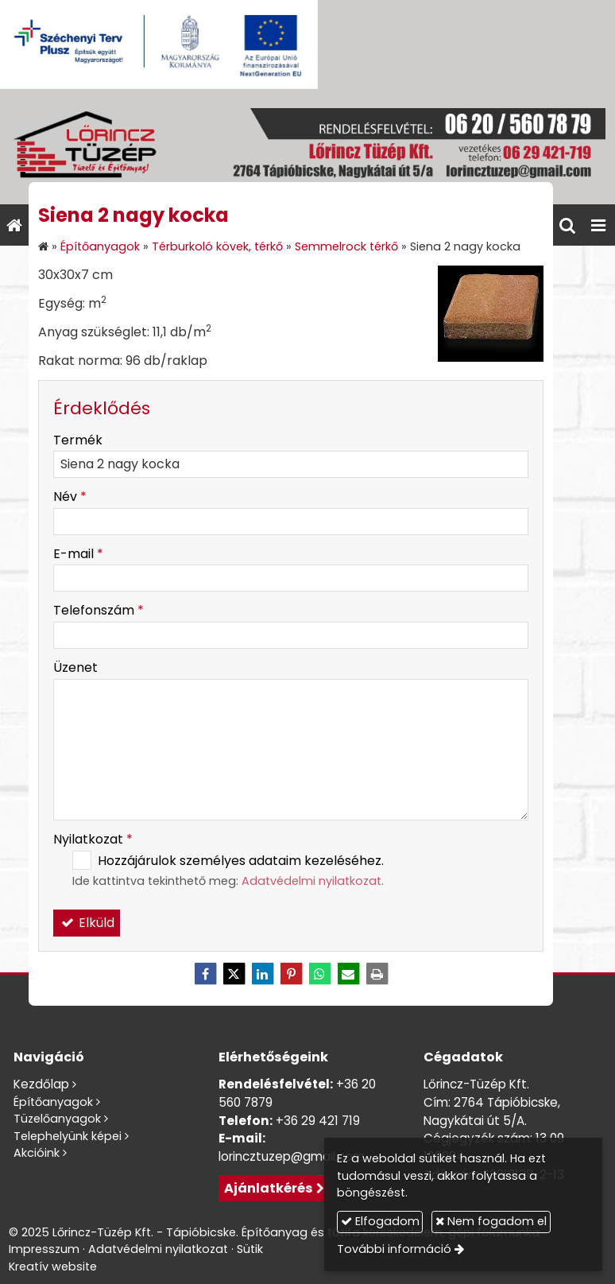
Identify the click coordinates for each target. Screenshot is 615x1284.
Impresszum (44, 1249)
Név (70, 496)
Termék (77, 440)
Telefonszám (98, 610)
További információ (394, 1249)
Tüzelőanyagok (57, 1119)
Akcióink (37, 1153)
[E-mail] (348, 974)
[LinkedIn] (262, 974)
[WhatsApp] (319, 974)
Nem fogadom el (491, 1221)
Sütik (250, 1249)
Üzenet (75, 667)
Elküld (86, 923)
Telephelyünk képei (68, 1136)
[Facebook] (205, 974)
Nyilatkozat (93, 839)
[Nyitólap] (307, 146)
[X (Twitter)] (233, 974)
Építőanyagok (53, 1102)
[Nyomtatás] (376, 974)
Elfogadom (380, 1221)
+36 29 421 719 (318, 1120)
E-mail (78, 554)
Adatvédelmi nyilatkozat (311, 881)
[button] (598, 225)
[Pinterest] (291, 974)
